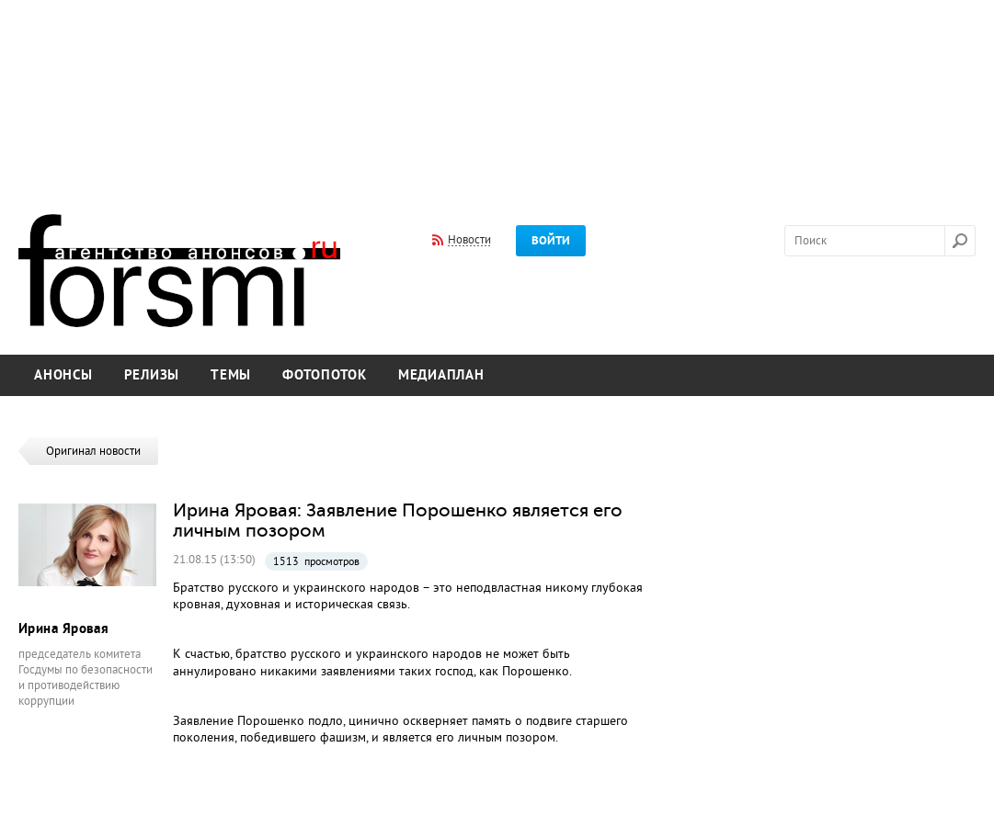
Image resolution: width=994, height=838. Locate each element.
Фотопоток (324, 375)
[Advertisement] (497, 95)
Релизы (152, 375)
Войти (550, 240)
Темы (231, 375)
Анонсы (63, 375)
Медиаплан (441, 375)
